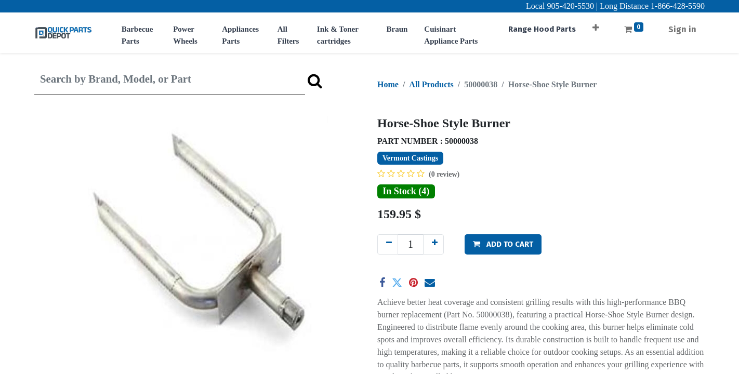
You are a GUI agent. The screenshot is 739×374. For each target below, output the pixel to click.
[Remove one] (387, 244)
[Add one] (433, 244)
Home (388, 84)
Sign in (682, 29)
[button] (595, 24)
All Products (431, 84)
